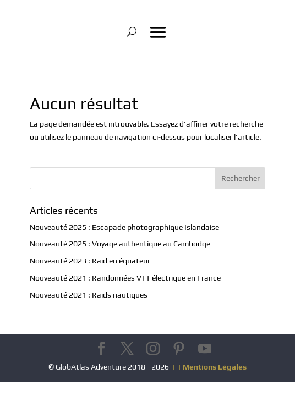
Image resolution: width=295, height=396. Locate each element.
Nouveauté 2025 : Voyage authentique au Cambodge (120, 243)
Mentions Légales (215, 366)
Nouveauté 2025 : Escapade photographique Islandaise (124, 227)
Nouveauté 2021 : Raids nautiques (89, 294)
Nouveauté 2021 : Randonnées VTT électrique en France (125, 277)
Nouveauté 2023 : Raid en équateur (90, 260)
